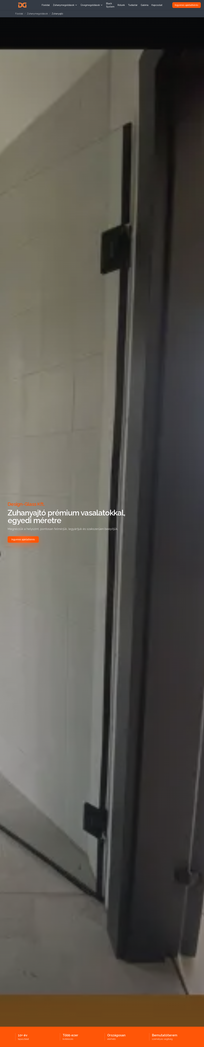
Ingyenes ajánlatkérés (186, 5)
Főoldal (46, 5)
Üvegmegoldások (92, 5)
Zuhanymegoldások (65, 5)
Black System (110, 5)
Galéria (144, 5)
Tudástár (133, 5)
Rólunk (121, 5)
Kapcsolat (157, 5)
